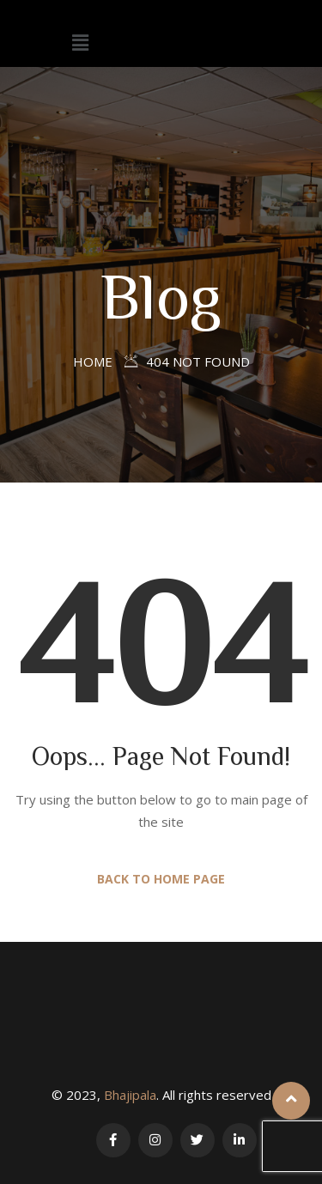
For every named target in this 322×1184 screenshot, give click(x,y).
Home (92, 361)
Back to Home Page (161, 879)
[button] (80, 42)
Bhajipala (130, 1094)
